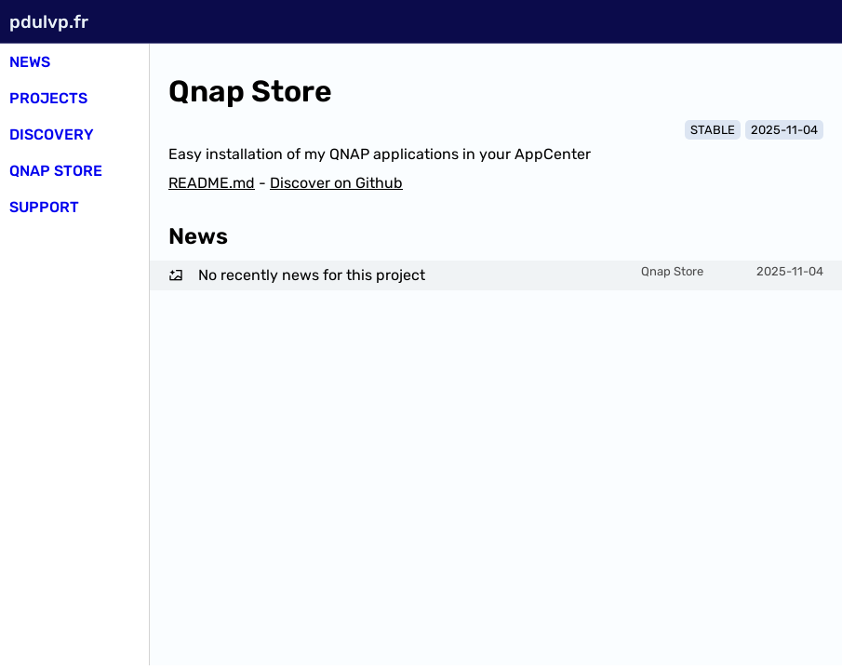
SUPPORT (44, 207)
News (29, 62)
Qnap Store (55, 171)
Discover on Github (336, 183)
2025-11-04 (784, 130)
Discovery (51, 134)
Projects (48, 98)
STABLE (712, 130)
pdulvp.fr (48, 22)
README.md (211, 183)
